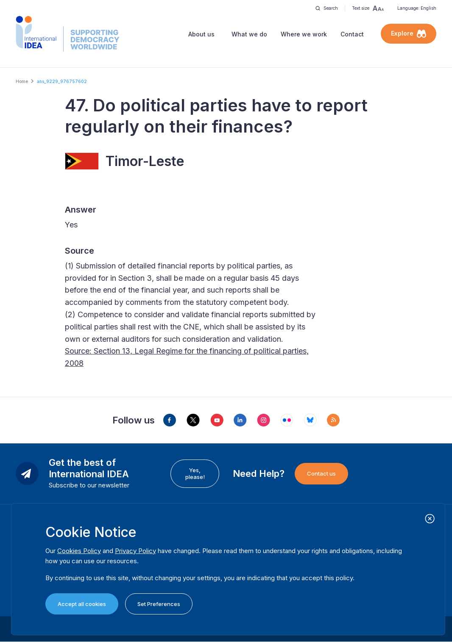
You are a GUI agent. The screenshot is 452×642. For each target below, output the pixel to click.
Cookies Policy (79, 551)
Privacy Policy (135, 551)
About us (201, 34)
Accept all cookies (82, 603)
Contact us (321, 473)
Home (22, 81)
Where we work (304, 34)
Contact (352, 34)
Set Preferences (158, 603)
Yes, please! (195, 473)
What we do (249, 34)
